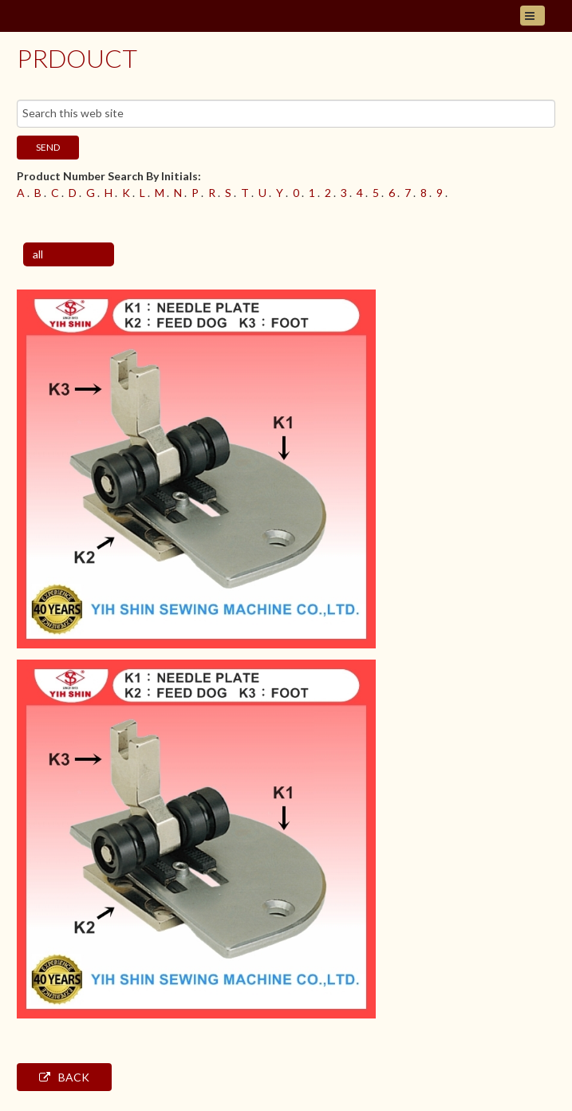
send (48, 147)
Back (64, 1077)
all (38, 254)
